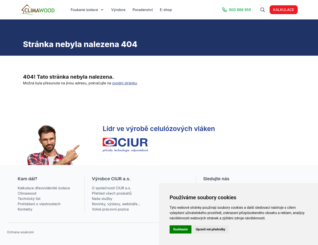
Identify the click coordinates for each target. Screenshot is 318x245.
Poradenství (142, 10)
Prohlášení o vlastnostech (39, 204)
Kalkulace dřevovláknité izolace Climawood (44, 191)
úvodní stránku (124, 83)
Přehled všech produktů (112, 193)
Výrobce (118, 10)
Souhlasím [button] (180, 229)
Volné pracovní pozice (110, 209)
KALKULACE (283, 10)
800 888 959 (236, 9)
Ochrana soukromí (20, 232)
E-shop (166, 10)
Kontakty (25, 209)
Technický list (29, 198)
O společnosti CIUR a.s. (111, 188)
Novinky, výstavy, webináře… (116, 204)
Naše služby (102, 198)
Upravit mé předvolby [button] (210, 229)
